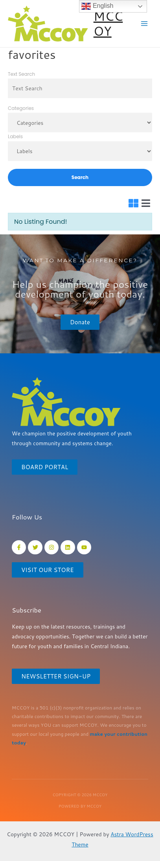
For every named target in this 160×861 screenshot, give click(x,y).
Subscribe (26, 609)
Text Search (21, 74)
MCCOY (108, 23)
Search (80, 177)
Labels (15, 136)
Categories (21, 108)
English (97, 6)
